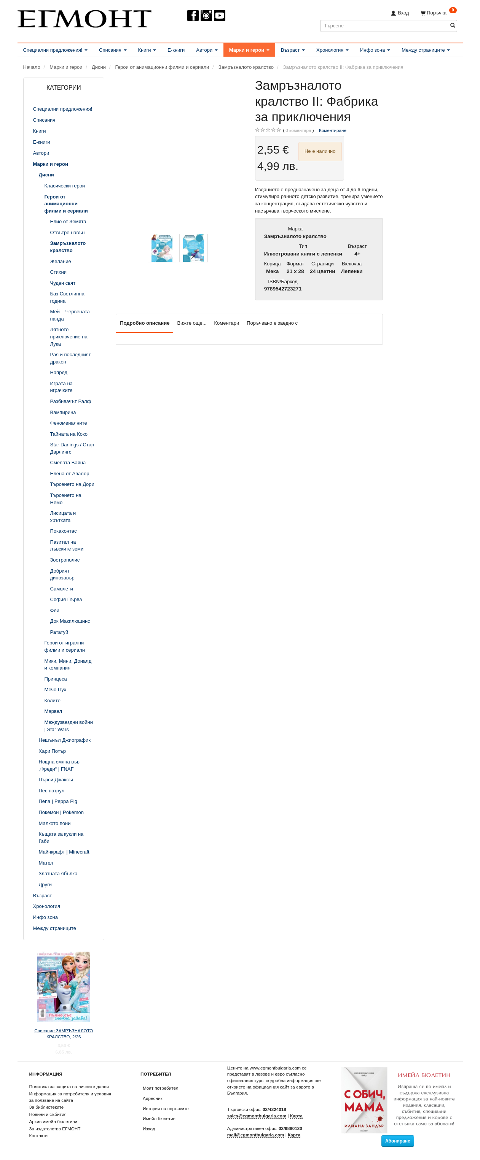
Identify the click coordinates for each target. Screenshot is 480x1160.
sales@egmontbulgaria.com (257, 1115)
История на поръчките (166, 1108)
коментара (298, 130)
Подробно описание (144, 323)
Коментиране (332, 130)
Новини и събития (48, 1114)
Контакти (38, 1135)
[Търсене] (452, 25)
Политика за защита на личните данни (69, 1086)
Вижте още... (191, 323)
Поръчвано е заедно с (272, 323)
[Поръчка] (438, 12)
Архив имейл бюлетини (53, 1121)
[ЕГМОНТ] (84, 17)
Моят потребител (160, 1087)
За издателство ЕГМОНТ (55, 1128)
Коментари (226, 323)
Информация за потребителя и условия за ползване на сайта (70, 1097)
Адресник (153, 1098)
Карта (296, 1115)
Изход (149, 1128)
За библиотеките (46, 1106)
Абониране (397, 1141)
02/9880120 (290, 1128)
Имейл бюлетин (159, 1118)
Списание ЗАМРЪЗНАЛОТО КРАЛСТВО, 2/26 (63, 1033)
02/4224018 (274, 1109)
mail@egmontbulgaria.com (255, 1134)
